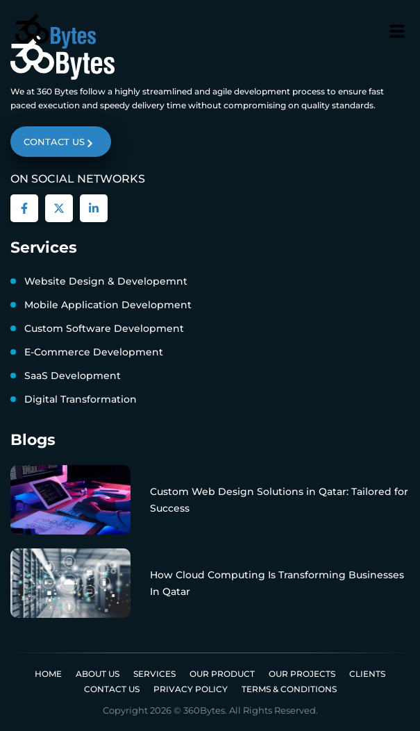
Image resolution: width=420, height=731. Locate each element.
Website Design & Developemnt (105, 281)
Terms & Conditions (289, 689)
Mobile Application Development (108, 305)
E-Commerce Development (93, 352)
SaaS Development (72, 375)
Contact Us (112, 689)
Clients (367, 674)
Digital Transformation (80, 399)
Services (154, 674)
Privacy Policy (190, 689)
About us (97, 674)
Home (48, 674)
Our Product (222, 674)
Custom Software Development (104, 328)
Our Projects (302, 674)
